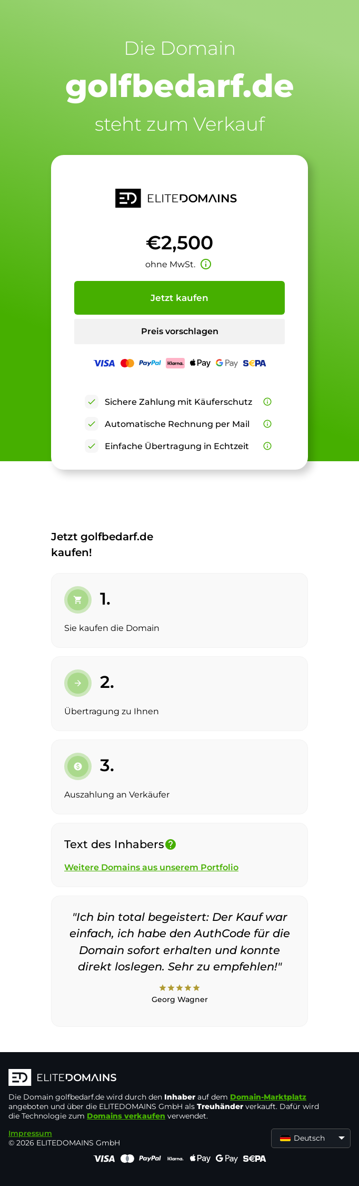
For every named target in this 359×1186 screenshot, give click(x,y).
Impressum (30, 1133)
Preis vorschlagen (179, 331)
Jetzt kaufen (179, 298)
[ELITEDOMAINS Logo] (166, 1078)
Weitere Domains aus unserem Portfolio (151, 867)
